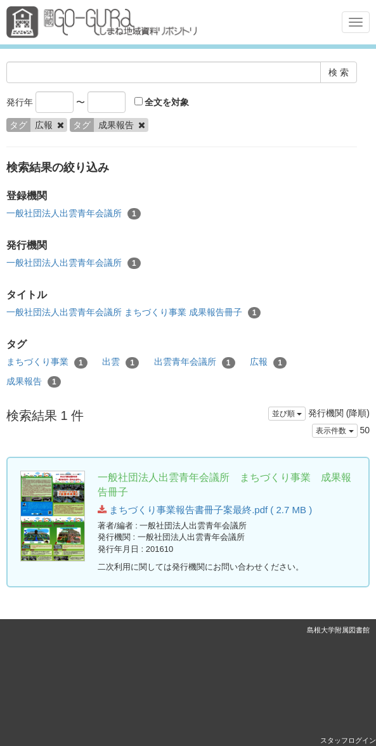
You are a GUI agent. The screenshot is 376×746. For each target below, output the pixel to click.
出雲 (120, 362)
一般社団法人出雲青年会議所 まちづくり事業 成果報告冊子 (133, 312)
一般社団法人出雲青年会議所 (73, 213)
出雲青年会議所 (194, 362)
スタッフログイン (348, 740)
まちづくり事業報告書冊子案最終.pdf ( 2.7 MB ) (205, 509)
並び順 (287, 413)
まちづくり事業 (47, 362)
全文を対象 (162, 102)
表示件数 (334, 430)
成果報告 (33, 382)
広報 (268, 362)
